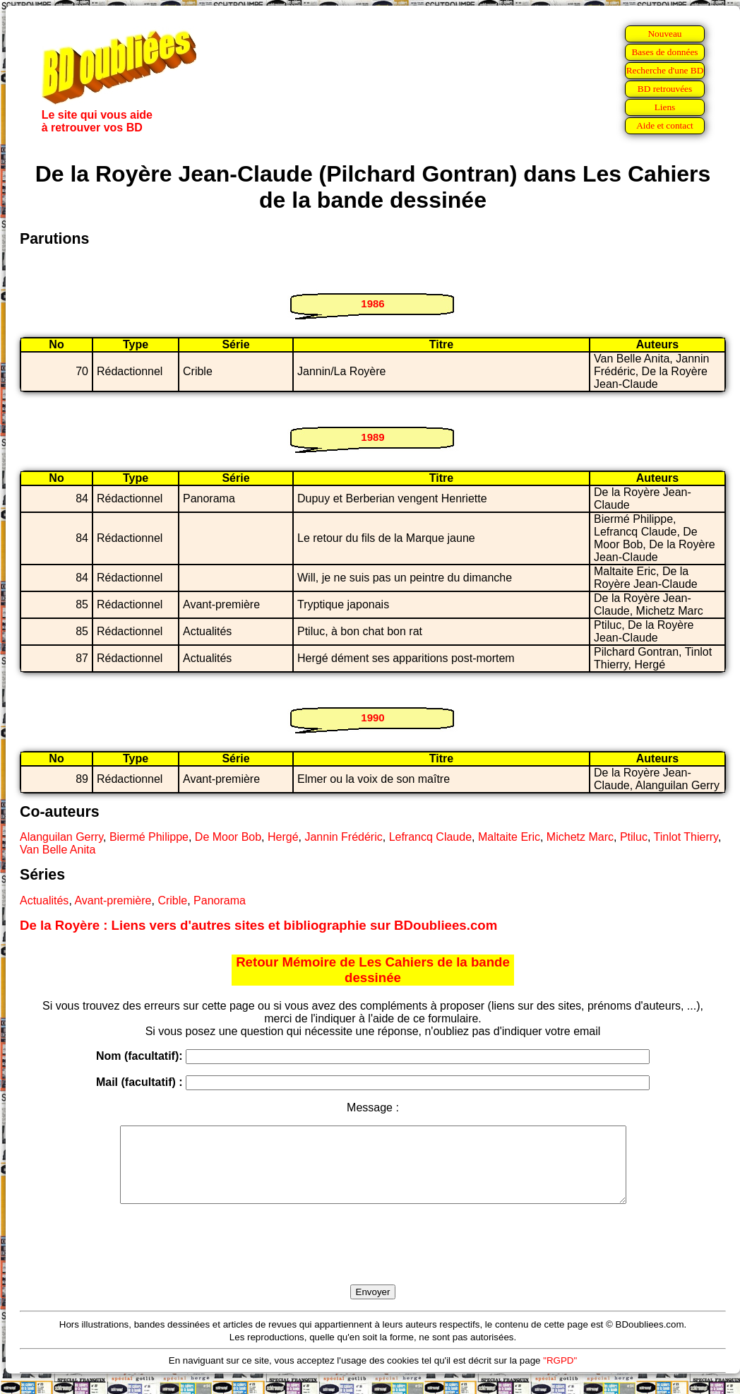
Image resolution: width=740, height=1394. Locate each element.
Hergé (283, 837)
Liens (665, 107)
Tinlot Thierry (686, 837)
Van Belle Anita (57, 850)
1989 (372, 437)
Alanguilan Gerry (61, 837)
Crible (172, 900)
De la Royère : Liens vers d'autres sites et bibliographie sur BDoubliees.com (258, 925)
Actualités (44, 900)
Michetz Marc (580, 837)
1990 (372, 717)
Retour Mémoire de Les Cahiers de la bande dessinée (373, 970)
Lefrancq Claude (430, 837)
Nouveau (664, 33)
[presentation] (372, 1260)
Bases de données (664, 52)
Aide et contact (664, 125)
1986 (372, 303)
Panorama (219, 900)
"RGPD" (560, 1375)
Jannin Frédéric (343, 837)
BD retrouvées (665, 88)
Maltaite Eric (509, 837)
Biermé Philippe (149, 837)
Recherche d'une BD (665, 70)
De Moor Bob (228, 837)
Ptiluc (634, 837)
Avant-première (112, 900)
